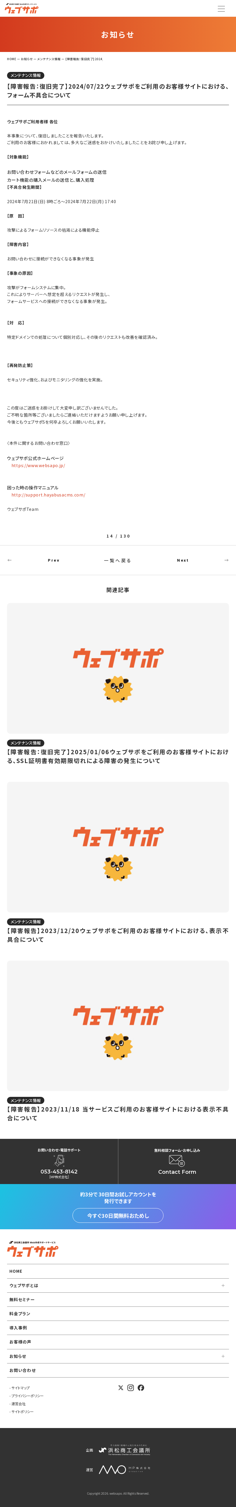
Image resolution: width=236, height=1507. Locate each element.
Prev (54, 560)
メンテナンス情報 (26, 75)
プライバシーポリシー (27, 1395)
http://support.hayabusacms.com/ (48, 495)
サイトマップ (20, 1387)
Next (183, 560)
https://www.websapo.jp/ (38, 465)
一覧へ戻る (118, 560)
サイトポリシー (22, 1411)
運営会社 (18, 1403)
